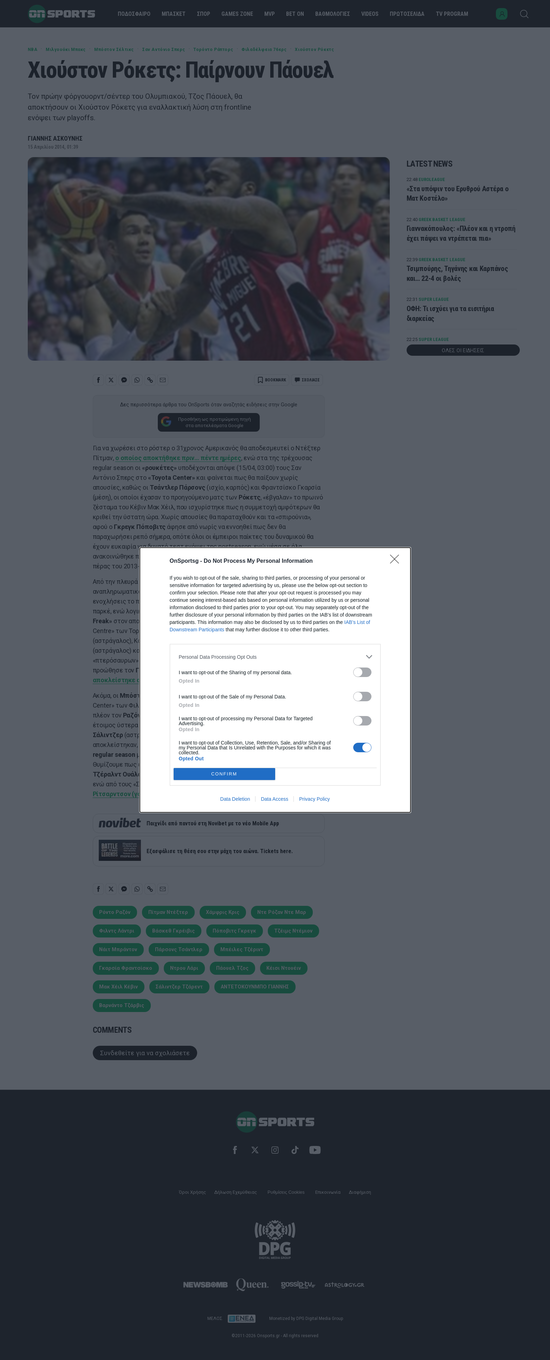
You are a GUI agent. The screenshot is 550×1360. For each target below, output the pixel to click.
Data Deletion (235, 799)
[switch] (362, 672)
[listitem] (275, 656)
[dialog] (275, 680)
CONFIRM (224, 774)
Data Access (274, 799)
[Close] (396, 561)
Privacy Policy (314, 799)
